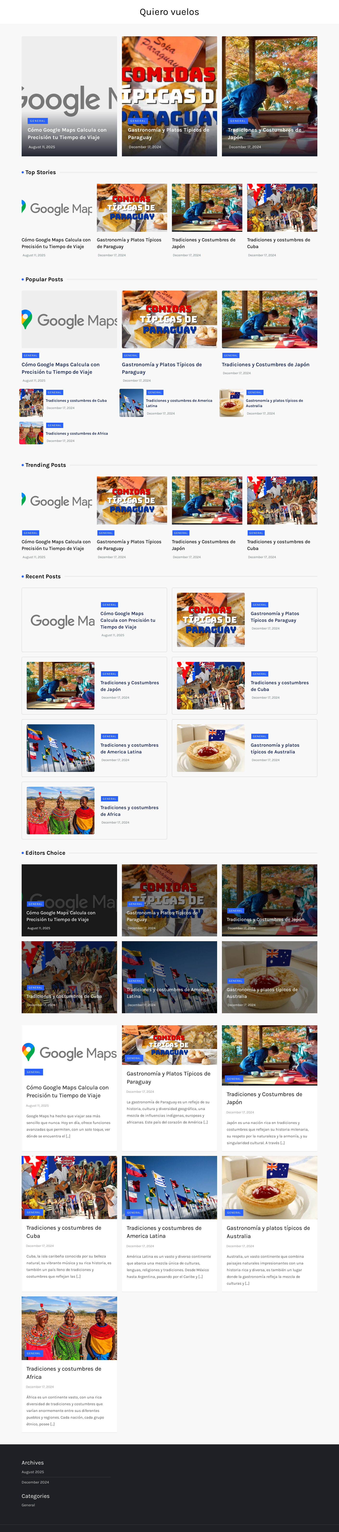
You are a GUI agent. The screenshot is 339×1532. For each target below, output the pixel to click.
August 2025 (33, 1472)
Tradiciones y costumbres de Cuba (76, 400)
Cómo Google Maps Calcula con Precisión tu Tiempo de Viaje (127, 620)
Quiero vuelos (169, 11)
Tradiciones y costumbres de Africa (77, 433)
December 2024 (35, 1482)
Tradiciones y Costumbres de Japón (266, 364)
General (37, 120)
